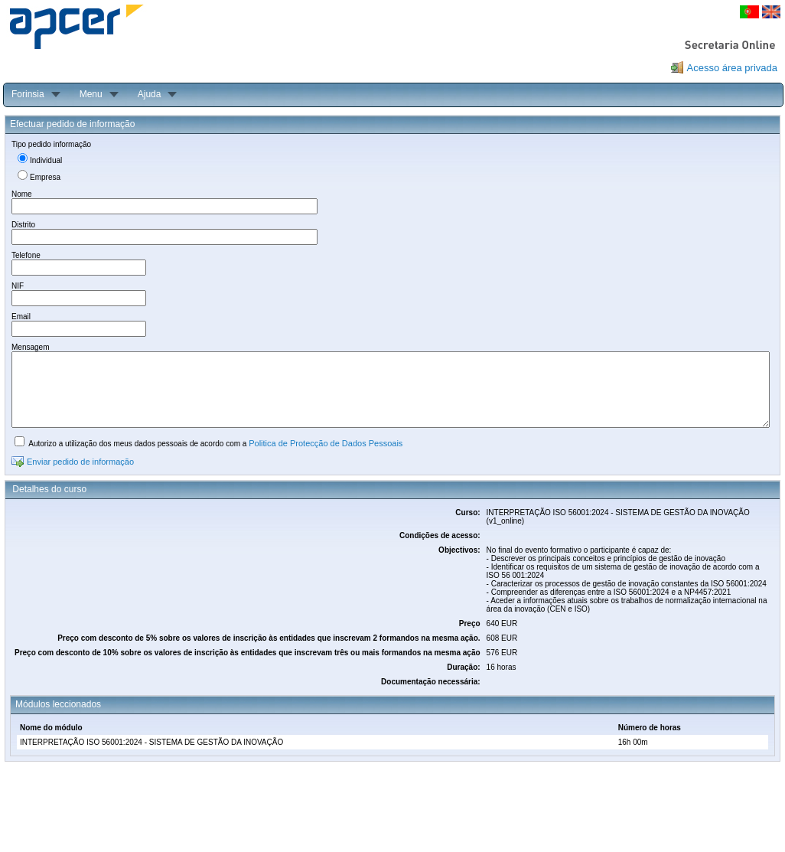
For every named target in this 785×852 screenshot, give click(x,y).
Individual (46, 160)
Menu (91, 94)
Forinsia (27, 94)
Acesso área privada (731, 67)
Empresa (45, 177)
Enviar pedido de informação (80, 461)
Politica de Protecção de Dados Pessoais (325, 443)
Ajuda (149, 94)
